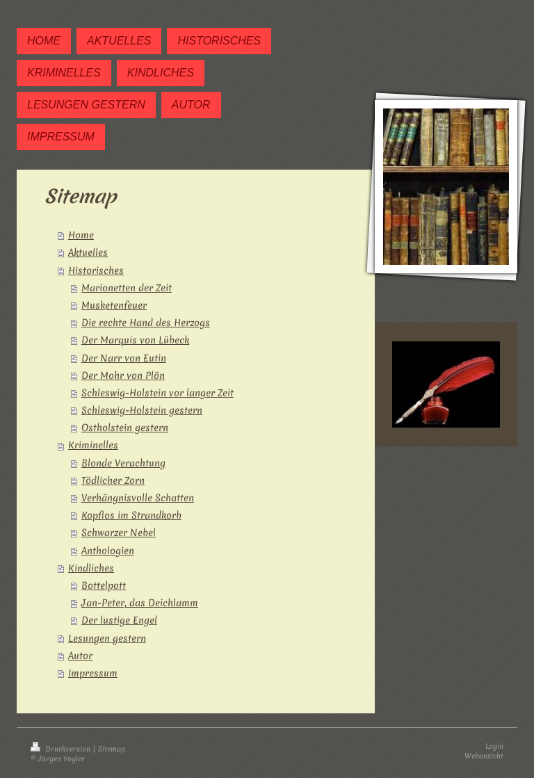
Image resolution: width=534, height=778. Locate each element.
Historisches (96, 270)
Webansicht (483, 756)
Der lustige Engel (119, 620)
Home (81, 235)
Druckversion (61, 749)
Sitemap (111, 749)
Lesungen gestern (107, 638)
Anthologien (107, 550)
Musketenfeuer (114, 305)
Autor (80, 655)
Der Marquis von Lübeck (135, 340)
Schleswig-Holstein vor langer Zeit (157, 393)
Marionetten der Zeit (126, 288)
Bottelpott (103, 585)
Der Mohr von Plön (123, 375)
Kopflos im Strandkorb (131, 515)
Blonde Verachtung (123, 463)
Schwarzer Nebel (118, 532)
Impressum (93, 673)
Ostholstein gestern (124, 427)
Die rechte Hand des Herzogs (145, 322)
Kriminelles (93, 445)
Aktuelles (88, 252)
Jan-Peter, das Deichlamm (139, 603)
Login (494, 746)
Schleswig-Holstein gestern (141, 410)
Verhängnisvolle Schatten (137, 498)
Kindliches (91, 568)
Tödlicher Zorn (113, 480)
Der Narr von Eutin (123, 358)
